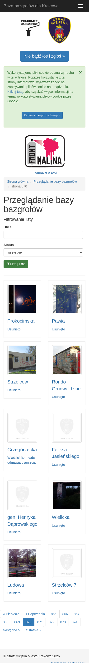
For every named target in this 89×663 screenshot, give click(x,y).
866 (65, 614)
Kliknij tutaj (15, 91)
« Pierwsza (11, 614)
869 (17, 622)
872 (51, 622)
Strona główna (17, 181)
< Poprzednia (35, 614)
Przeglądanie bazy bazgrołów (55, 181)
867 (76, 614)
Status (9, 245)
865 (53, 614)
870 (28, 622)
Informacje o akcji (44, 172)
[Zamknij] (80, 72)
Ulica (7, 227)
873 (63, 622)
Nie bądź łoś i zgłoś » (44, 56)
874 (74, 622)
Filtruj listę (16, 264)
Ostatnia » (33, 630)
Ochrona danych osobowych (42, 115)
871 (40, 622)
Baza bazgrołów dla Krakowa (31, 6)
